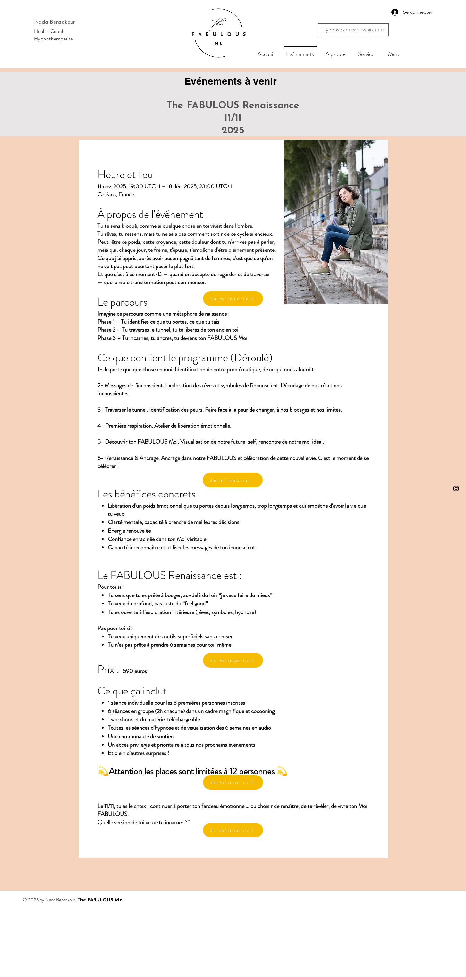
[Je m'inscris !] (233, 782)
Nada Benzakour (54, 22)
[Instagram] (456, 488)
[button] (353, 29)
